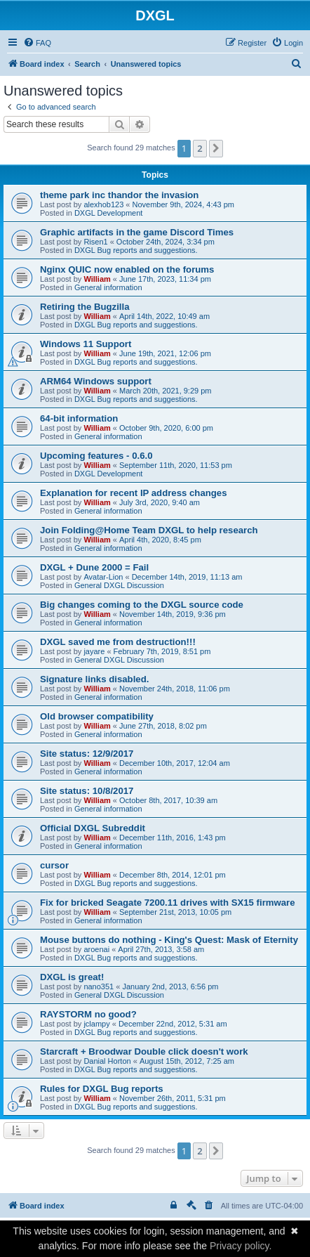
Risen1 (95, 241)
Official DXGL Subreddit (92, 828)
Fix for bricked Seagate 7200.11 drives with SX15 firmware (167, 902)
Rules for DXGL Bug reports (101, 1088)
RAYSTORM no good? (88, 1014)
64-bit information (79, 418)
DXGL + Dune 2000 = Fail (94, 567)
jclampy (96, 1024)
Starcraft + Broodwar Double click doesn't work (144, 1051)
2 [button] (199, 148)
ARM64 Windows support (95, 381)
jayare (94, 651)
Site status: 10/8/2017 (86, 791)
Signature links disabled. (94, 679)
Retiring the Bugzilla (84, 306)
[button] (216, 148)
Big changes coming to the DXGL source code (141, 604)
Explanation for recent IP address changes (133, 493)
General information (108, 287)
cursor (54, 865)
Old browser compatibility (97, 716)
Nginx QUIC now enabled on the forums (127, 269)
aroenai (96, 949)
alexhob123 (103, 204)
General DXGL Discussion (119, 585)
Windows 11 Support (85, 344)
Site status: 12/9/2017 (86, 753)
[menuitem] (37, 42)
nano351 (98, 986)
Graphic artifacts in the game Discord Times (137, 232)
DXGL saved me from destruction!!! (118, 642)
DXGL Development (108, 213)
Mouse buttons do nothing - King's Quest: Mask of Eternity (169, 939)
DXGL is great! (72, 977)
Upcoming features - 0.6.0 (96, 455)
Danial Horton (106, 1061)
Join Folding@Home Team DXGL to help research (149, 530)
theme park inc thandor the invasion (119, 195)
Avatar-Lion (103, 577)
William (96, 279)
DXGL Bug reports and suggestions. (136, 250)
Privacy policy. (240, 1245)
